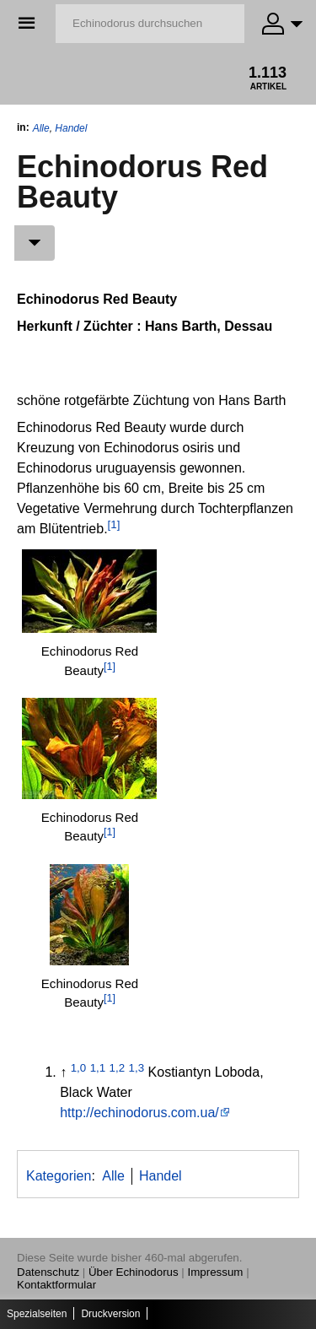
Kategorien (58, 1176)
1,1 (98, 1068)
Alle (41, 128)
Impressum (216, 1272)
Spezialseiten (37, 1314)
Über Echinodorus (133, 1272)
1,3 (137, 1068)
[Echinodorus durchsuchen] (150, 23)
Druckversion (110, 1314)
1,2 (118, 1068)
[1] (114, 524)
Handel (71, 128)
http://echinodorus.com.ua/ (139, 1112)
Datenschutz (48, 1272)
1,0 (79, 1068)
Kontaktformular (56, 1284)
